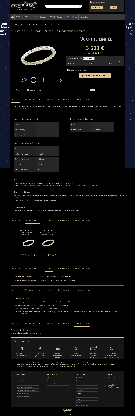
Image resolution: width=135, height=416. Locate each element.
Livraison (49, 99)
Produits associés (32, 99)
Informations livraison (82, 384)
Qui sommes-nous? (54, 2)
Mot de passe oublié (23, 396)
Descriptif (15, 99)
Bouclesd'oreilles (35, 17)
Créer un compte (22, 378)
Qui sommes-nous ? (52, 378)
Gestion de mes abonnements (26, 390)
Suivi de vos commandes (24, 387)
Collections (61, 17)
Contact (78, 381)
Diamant (78, 402)
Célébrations (83, 17)
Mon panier (20, 384)
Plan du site (79, 390)
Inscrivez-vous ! (110, 378)
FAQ (77, 387)
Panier (114, 7)
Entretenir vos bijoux (82, 405)
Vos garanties (51, 381)
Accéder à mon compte (24, 381)
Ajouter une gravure (76, 70)
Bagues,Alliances (27, 17)
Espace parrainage (22, 393)
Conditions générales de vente (56, 384)
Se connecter (98, 7)
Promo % (18, 16)
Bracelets (43, 17)
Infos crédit (63, 99)
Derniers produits (82, 99)
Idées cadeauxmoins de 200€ (72, 17)
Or (77, 396)
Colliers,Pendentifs (51, 17)
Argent (78, 399)
